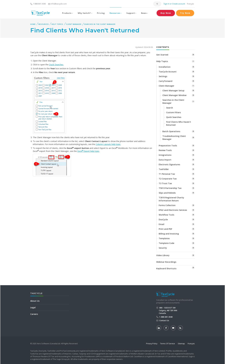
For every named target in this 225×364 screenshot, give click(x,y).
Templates (164, 238)
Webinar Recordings (166, 262)
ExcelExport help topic (88, 151)
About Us (34, 301)
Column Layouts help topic (108, 144)
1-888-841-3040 (38, 3)
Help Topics (57, 24)
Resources (43, 24)
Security (163, 247)
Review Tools (165, 150)
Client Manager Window (174, 95)
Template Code (166, 243)
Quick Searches (56, 64)
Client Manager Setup (173, 90)
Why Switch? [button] (84, 13)
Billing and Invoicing (169, 233)
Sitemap (181, 343)
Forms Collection (167, 205)
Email (161, 224)
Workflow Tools (166, 214)
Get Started (162, 54)
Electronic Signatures (169, 164)
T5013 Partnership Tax (170, 188)
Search (169, 107)
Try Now (185, 13)
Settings (163, 76)
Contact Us (164, 320)
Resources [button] (115, 13)
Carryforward (165, 81)
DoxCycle (163, 219)
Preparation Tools (168, 145)
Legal (33, 307)
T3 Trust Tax (165, 183)
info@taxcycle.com (57, 3)
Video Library (162, 255)
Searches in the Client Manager (99, 24)
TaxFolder (164, 169)
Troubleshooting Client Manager (174, 137)
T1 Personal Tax (167, 174)
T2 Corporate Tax (168, 178)
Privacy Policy (151, 343)
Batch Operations (171, 131)
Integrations (165, 155)
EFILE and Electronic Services (173, 210)
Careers (34, 314)
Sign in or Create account (174, 3)
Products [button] (66, 13)
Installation (164, 66)
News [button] (144, 13)
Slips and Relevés (167, 192)
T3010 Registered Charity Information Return (171, 199)
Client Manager (73, 24)
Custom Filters (173, 112)
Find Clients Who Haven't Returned (178, 123)
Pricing (101, 13)
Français (190, 3)
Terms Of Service (167, 343)
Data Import (165, 159)
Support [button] (130, 13)
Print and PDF (165, 229)
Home (33, 24)
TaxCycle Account (167, 71)
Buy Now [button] (166, 13)
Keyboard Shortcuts (166, 268)
